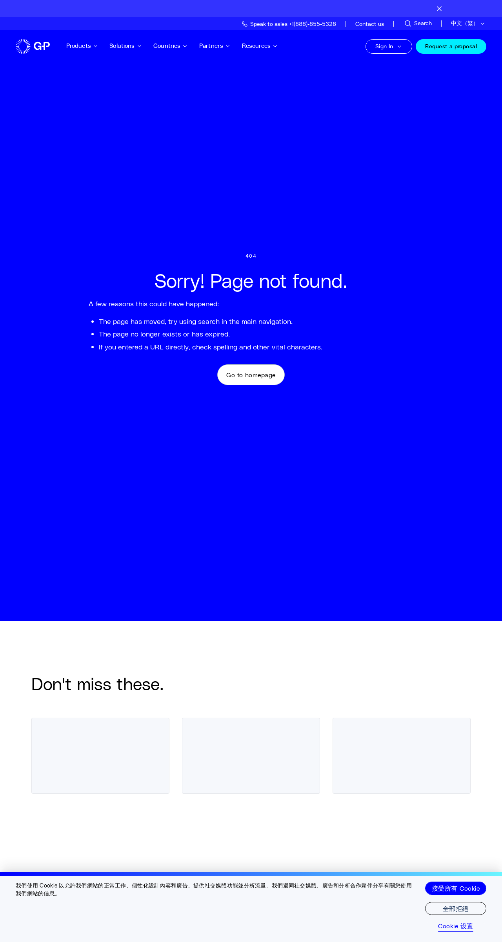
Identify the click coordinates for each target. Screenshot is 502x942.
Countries (176, 45)
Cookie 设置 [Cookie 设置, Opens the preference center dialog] (455, 926)
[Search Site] (418, 23)
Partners (220, 45)
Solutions (131, 45)
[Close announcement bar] (439, 8)
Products (87, 45)
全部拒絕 (456, 908)
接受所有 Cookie (456, 888)
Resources (265, 45)
